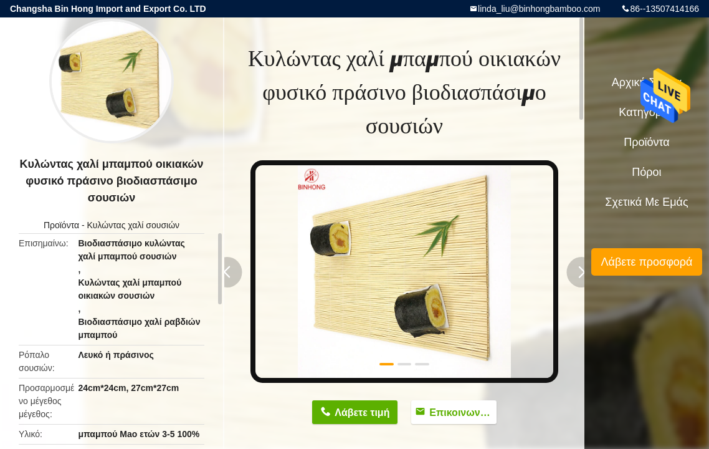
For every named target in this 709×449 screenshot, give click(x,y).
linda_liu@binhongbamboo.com (539, 9)
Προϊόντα (61, 225)
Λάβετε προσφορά (646, 262)
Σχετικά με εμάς (646, 202)
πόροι (646, 172)
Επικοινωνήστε (463, 412)
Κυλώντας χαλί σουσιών (133, 225)
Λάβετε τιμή (362, 412)
